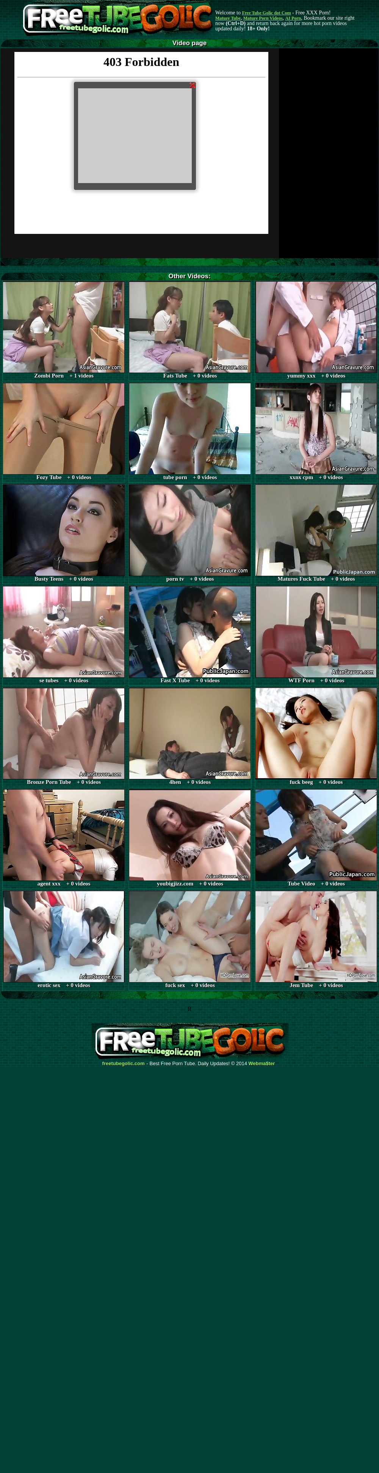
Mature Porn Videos (263, 18)
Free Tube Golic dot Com (266, 13)
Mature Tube (228, 18)
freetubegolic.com (123, 1063)
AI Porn (293, 18)
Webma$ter (262, 1063)
